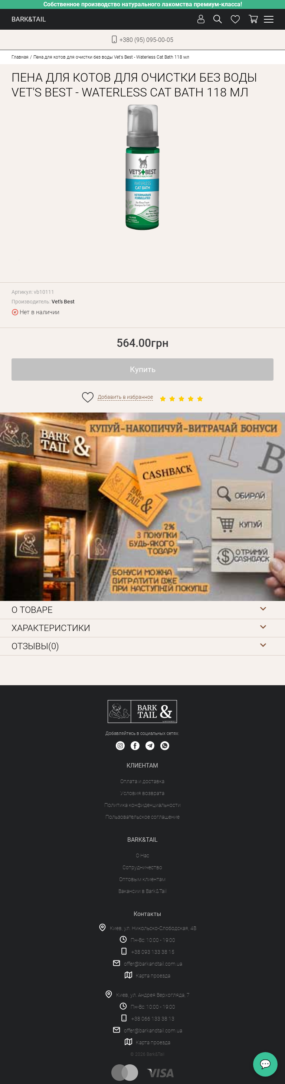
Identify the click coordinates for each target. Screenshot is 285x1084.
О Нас (142, 855)
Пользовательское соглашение (142, 817)
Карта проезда (153, 976)
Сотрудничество (142, 867)
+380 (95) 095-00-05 (146, 39)
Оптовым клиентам (142, 879)
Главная (20, 57)
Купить (142, 369)
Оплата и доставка (142, 781)
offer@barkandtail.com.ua (153, 964)
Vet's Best (63, 302)
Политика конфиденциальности (142, 805)
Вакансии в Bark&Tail (142, 891)
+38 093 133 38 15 (152, 952)
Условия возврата (142, 793)
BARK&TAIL (29, 19)
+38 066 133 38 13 (152, 1019)
